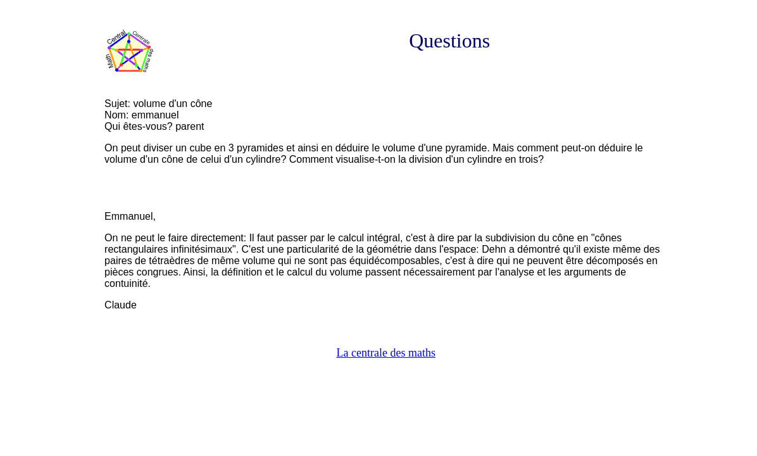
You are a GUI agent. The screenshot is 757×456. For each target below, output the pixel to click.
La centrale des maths (385, 352)
